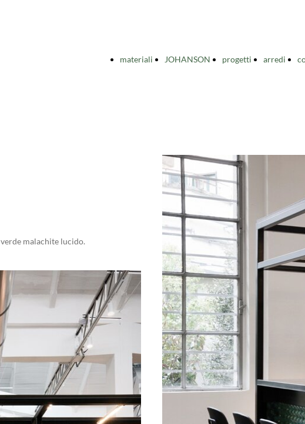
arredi (274, 59)
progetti (237, 59)
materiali (136, 59)
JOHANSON (187, 59)
